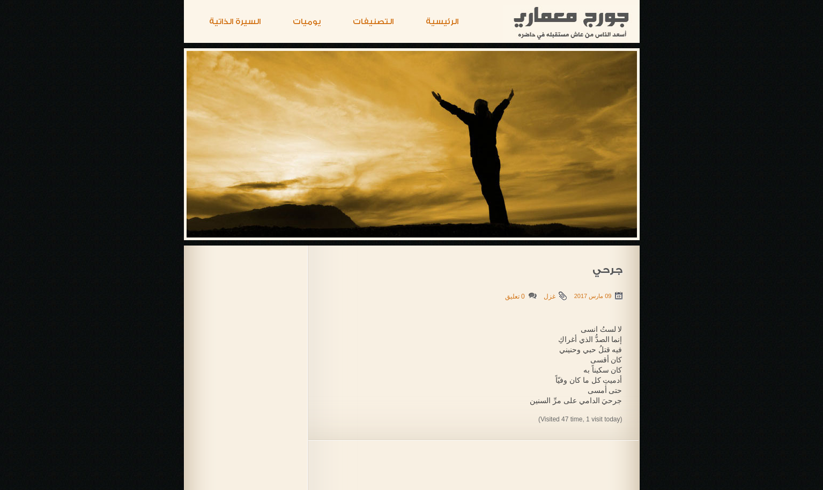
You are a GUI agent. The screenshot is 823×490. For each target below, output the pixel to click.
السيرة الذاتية (235, 21)
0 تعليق (515, 296)
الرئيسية (442, 21)
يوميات (307, 21)
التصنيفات (373, 21)
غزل (549, 296)
